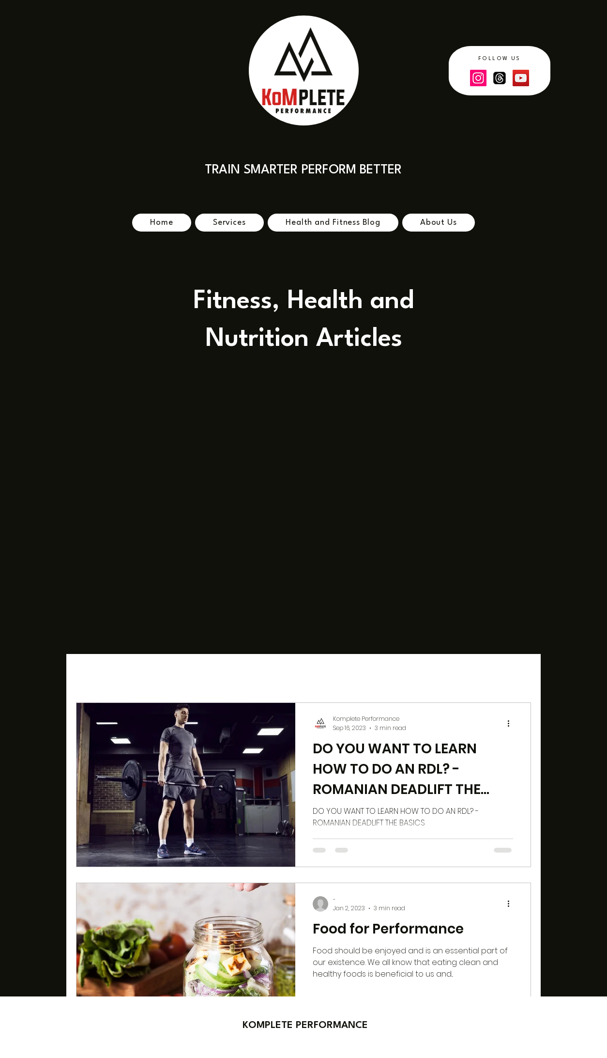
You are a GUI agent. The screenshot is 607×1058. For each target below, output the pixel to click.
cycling (172, 673)
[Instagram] (478, 78)
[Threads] (499, 78)
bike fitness (381, 673)
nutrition (437, 673)
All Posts (91, 673)
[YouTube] (521, 78)
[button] (518, 674)
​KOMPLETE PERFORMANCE (305, 1025)
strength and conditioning (294, 673)
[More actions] (511, 723)
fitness (216, 673)
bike (132, 673)
